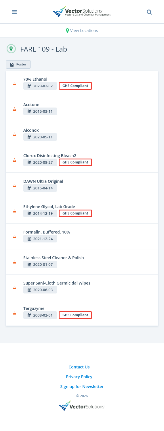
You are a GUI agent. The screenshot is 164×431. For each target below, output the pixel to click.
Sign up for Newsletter (82, 386)
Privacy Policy (79, 376)
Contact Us (78, 367)
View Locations (82, 30)
